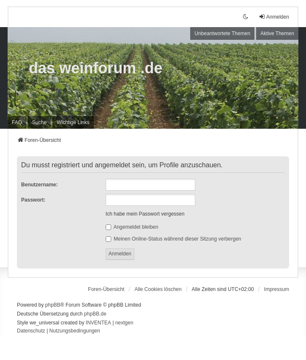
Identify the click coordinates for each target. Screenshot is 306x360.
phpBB (52, 305)
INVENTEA (98, 323)
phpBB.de (95, 314)
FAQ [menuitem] (17, 122)
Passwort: (33, 200)
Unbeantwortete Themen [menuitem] (222, 33)
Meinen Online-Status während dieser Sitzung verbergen (173, 239)
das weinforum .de (95, 68)
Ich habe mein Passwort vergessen (145, 214)
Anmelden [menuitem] (274, 17)
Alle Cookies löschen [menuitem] (157, 289)
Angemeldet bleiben (132, 227)
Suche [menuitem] (39, 122)
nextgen (124, 323)
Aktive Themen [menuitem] (277, 33)
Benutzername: (39, 185)
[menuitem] (72, 122)
